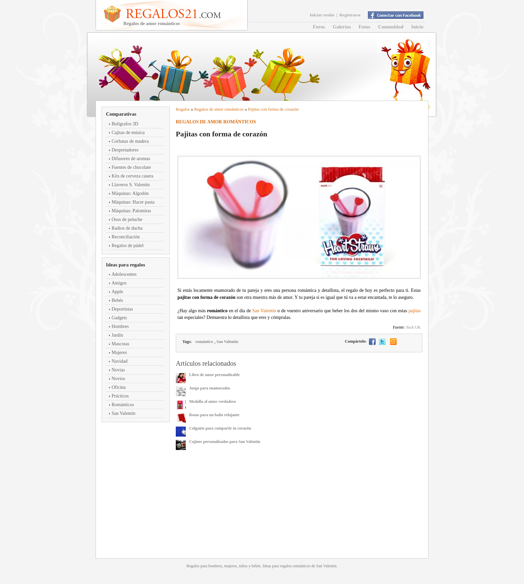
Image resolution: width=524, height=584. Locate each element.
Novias (118, 369)
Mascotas (120, 343)
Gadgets (119, 317)
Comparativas (121, 114)
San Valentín (123, 413)
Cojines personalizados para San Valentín (224, 441)
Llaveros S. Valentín (131, 184)
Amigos (119, 282)
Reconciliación (126, 236)
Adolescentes (124, 274)
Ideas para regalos (125, 264)
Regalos (183, 109)
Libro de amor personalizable (214, 374)
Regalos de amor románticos (219, 109)
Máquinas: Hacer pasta (133, 202)
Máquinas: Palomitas (131, 210)
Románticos (123, 404)
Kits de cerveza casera (132, 176)
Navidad (119, 361)
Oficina (119, 387)
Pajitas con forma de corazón (273, 109)
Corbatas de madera (130, 141)
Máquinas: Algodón (130, 193)
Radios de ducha (127, 228)
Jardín (117, 335)
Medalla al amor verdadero (212, 401)
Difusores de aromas (131, 158)
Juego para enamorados (209, 388)
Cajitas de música (128, 132)
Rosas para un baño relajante (214, 415)
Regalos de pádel (128, 245)
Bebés (117, 300)
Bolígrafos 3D (125, 123)
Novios (118, 378)
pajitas (414, 310)
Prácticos (120, 395)
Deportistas (122, 309)
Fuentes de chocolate (131, 167)
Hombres (120, 326)
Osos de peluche (127, 219)
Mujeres (119, 352)
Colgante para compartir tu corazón (220, 428)
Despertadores (125, 149)
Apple (117, 291)
